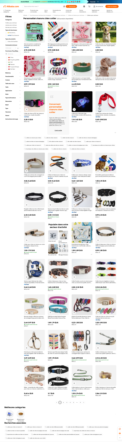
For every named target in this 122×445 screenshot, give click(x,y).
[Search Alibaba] (43, 6)
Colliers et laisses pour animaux (76, 15)
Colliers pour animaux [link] (92, 15)
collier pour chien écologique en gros (92, 434)
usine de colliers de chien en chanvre (53, 145)
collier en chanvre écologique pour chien (77, 145)
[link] (120, 429)
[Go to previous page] (56, 402)
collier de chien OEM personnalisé (54, 427)
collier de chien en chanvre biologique (87, 137)
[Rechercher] (71, 6)
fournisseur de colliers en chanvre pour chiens (103, 145)
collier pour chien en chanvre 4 (14, 427)
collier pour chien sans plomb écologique (97, 427)
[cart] (89, 6)
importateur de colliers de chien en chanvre (83, 430)
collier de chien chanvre (50, 137)
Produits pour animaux (59, 15)
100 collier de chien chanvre (55, 141)
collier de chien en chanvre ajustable (15, 430)
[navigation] (12, 209)
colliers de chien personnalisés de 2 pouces (42, 434)
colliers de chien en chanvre (59, 149)
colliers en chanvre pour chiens (32, 137)
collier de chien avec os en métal (36, 438)
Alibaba (25, 15)
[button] (64, 6)
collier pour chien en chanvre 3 (92, 141)
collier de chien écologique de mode (37, 430)
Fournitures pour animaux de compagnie (40, 15)
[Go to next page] (83, 402)
